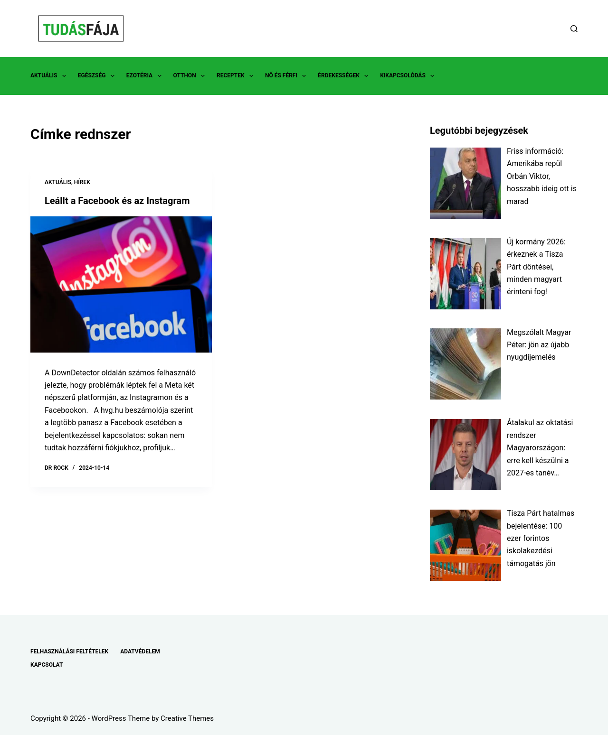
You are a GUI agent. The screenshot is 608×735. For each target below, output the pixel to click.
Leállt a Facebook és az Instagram (117, 200)
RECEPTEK (237, 76)
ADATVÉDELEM (140, 651)
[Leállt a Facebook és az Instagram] (121, 284)
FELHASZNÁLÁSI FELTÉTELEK (69, 651)
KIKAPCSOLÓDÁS (409, 76)
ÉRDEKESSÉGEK (345, 76)
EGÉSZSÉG (98, 76)
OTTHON (191, 76)
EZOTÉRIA (145, 76)
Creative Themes (187, 718)
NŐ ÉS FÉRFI (287, 76)
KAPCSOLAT (46, 664)
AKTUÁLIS (50, 76)
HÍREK (82, 182)
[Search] (574, 28)
